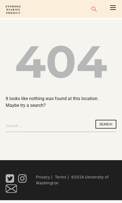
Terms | (61, 177)
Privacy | (44, 177)
